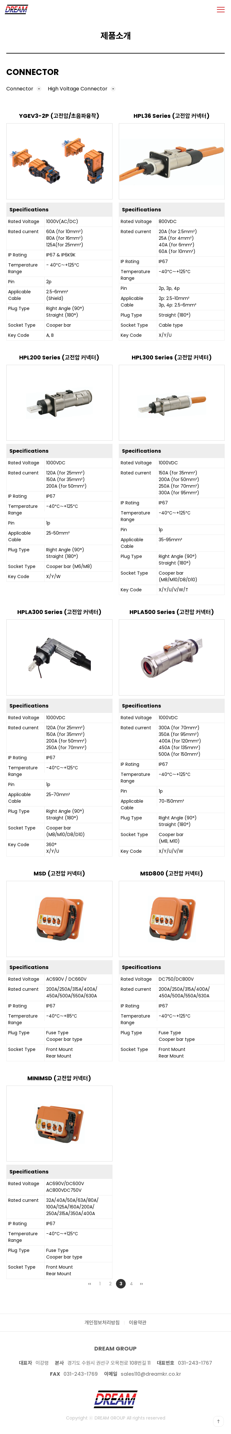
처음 (89, 1283)
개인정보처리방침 (102, 1322)
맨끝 (141, 1283)
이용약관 (137, 1322)
